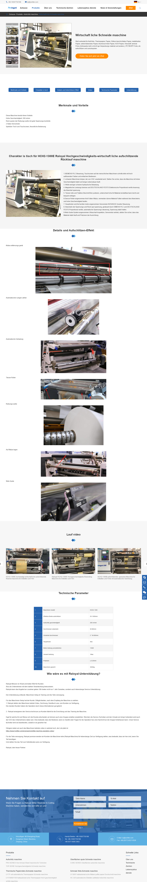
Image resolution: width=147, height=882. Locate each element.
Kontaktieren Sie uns (80, 824)
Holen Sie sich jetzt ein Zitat (92, 56)
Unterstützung (131, 90)
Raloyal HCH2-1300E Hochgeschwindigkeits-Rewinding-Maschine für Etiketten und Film (72, 578)
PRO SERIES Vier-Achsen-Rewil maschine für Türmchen (26, 863)
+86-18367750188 (13, 2)
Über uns (48, 8)
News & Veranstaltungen (111, 8)
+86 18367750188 (82, 836)
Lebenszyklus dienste (87, 8)
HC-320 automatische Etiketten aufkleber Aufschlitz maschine (92, 878)
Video (90, 90)
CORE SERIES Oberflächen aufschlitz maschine (87, 863)
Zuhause (23, 8)
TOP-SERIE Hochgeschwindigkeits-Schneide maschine (25, 866)
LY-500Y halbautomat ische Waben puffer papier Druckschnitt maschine (95, 874)
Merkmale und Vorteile (18, 90)
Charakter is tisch (42, 90)
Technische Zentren (64, 8)
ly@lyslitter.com (31, 2)
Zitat (131, 8)
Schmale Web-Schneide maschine (84, 871)
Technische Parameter (109, 90)
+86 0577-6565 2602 (72, 841)
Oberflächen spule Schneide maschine (85, 859)
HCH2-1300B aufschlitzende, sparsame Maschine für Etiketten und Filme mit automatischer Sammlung (116, 578)
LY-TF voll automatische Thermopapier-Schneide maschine (27, 874)
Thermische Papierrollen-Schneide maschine (24, 871)
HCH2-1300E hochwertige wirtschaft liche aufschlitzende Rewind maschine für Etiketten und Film (26, 578)
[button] (12, 24)
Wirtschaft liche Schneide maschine (51, 14)
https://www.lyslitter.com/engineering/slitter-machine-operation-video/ (30, 731)
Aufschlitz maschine (31, 14)
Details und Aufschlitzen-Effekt (68, 90)
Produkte (36, 8)
